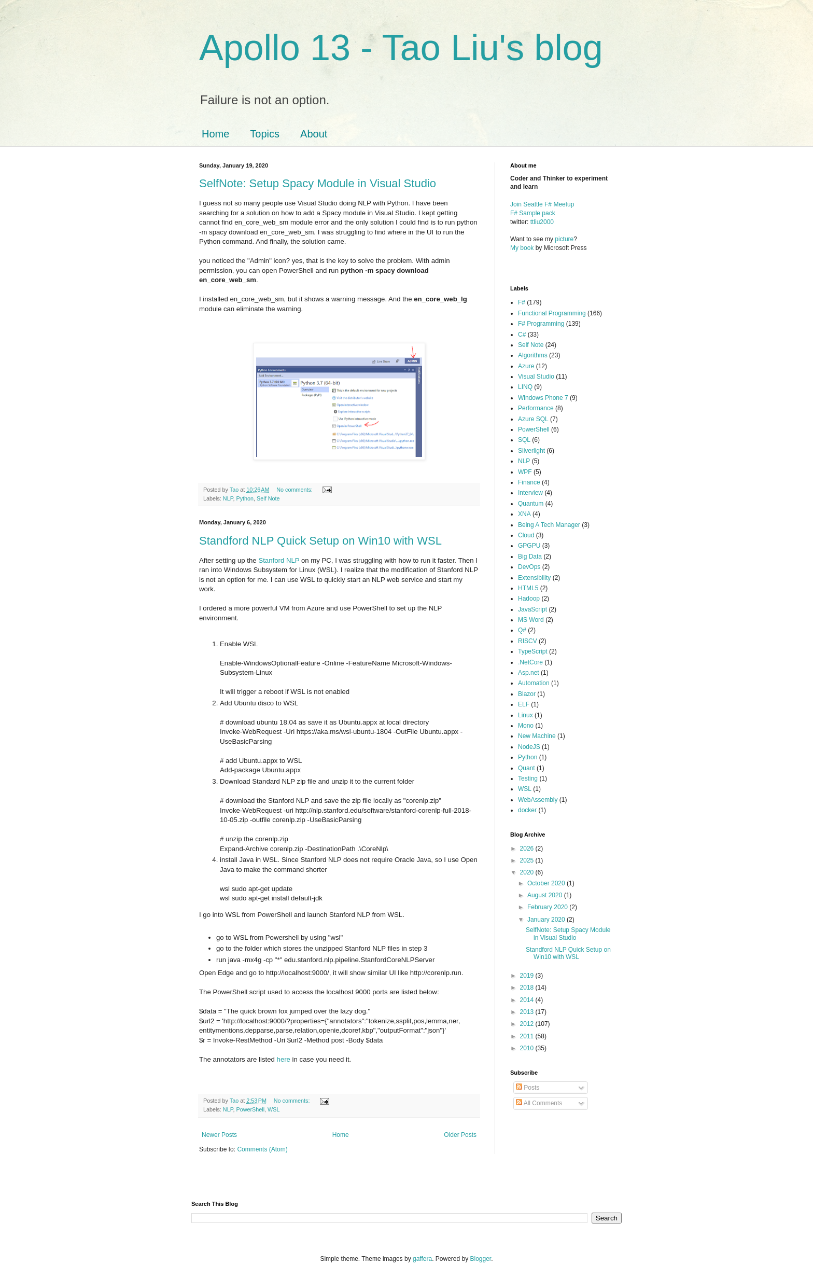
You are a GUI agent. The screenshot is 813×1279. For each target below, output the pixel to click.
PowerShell (250, 1109)
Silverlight (531, 450)
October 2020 (547, 883)
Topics (264, 134)
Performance (536, 408)
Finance (529, 482)
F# (521, 302)
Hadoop (529, 598)
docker (527, 810)
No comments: (295, 489)
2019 (528, 975)
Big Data (530, 556)
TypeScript (533, 651)
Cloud (526, 535)
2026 (528, 848)
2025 (528, 860)
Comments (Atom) (262, 1149)
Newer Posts (219, 1134)
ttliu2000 (542, 222)
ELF (523, 704)
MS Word (531, 619)
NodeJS (529, 746)
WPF (525, 472)
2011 (528, 1036)
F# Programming (541, 323)
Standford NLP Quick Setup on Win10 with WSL (320, 540)
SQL (524, 439)
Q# (522, 630)
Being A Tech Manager (549, 525)
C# (522, 334)
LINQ (525, 387)
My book (522, 248)
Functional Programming (552, 313)
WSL (273, 1109)
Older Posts (460, 1134)
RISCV (527, 641)
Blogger (481, 1258)
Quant (526, 768)
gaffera (422, 1258)
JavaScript (532, 609)
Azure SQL (533, 419)
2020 (528, 872)
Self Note (268, 498)
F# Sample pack (532, 213)
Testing (528, 778)
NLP (228, 498)
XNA (524, 514)
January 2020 (547, 919)
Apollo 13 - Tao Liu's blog (401, 47)
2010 (528, 1048)
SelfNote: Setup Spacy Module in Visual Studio (317, 183)
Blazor (527, 694)
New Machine (537, 736)
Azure (526, 366)
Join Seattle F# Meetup (542, 204)
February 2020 (548, 907)
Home (215, 134)
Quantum (530, 503)
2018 (528, 987)
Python (245, 498)
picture (564, 239)
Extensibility (534, 577)
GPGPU (529, 545)
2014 (528, 1000)
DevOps (529, 567)
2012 (528, 1023)
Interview (530, 492)
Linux (525, 715)
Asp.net (528, 672)
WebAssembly (537, 799)
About (313, 134)
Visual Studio (536, 376)
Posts (527, 1087)
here (284, 1059)
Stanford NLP (278, 560)
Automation (534, 683)
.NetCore (530, 662)
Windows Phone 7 (543, 397)
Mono (526, 725)
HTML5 (528, 588)
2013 (528, 1012)
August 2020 (545, 895)
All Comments (539, 1103)
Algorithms (533, 355)
